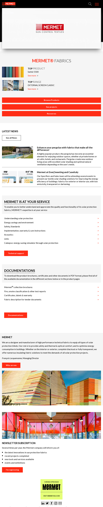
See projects (51, 107)
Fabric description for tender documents (22, 299)
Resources (51, 113)
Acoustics (8, 234)
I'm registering (12, 470)
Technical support (16, 253)
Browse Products (51, 100)
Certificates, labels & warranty (18, 295)
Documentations (15, 315)
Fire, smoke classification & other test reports (25, 291)
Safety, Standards (12, 226)
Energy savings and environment (19, 222)
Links (6, 238)
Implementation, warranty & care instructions (24, 230)
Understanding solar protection (18, 218)
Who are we (11, 365)
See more (33, 75)
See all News (11, 138)
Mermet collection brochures (18, 287)
